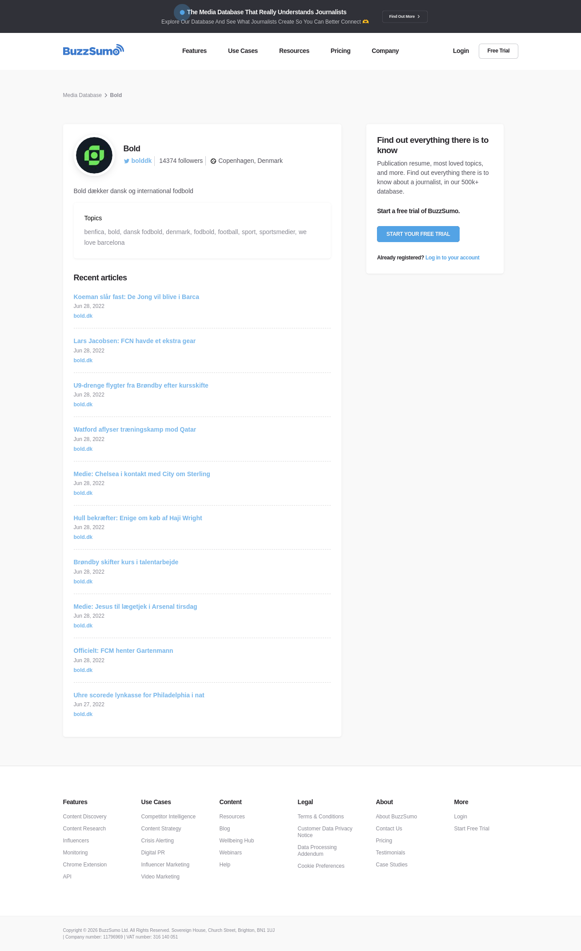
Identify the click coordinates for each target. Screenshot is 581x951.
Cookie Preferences (321, 866)
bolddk (138, 160)
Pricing (384, 841)
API (67, 877)
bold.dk (83, 316)
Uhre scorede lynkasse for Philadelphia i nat (139, 695)
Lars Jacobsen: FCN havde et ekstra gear (135, 340)
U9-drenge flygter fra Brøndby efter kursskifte (141, 385)
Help (225, 865)
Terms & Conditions (321, 816)
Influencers (76, 841)
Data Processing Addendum (317, 850)
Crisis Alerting (157, 841)
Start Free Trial (471, 829)
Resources (232, 816)
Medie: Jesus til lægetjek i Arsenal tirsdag (135, 606)
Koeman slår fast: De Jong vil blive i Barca (136, 296)
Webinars (231, 853)
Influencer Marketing (165, 865)
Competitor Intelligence (168, 816)
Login (460, 816)
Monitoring (75, 853)
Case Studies (392, 865)
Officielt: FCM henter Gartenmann (123, 650)
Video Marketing (160, 877)
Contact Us (389, 829)
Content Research (84, 829)
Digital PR (153, 853)
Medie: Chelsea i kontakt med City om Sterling (142, 474)
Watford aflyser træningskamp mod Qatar (135, 429)
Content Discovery (85, 816)
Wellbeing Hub (237, 841)
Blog (225, 829)
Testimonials (390, 853)
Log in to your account (452, 258)
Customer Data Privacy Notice (325, 832)
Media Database (82, 95)
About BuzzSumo (396, 816)
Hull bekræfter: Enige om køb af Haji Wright (138, 518)
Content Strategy (161, 829)
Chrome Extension (85, 865)
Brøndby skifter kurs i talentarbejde (126, 562)
